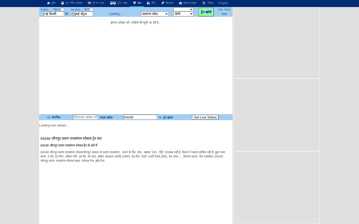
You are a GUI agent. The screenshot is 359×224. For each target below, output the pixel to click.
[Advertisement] (277, 42)
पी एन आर (95, 3)
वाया (224, 14)
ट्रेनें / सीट (118, 3)
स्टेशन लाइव (187, 3)
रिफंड (207, 3)
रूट (137, 3)
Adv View (224, 9)
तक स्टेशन (75, 9)
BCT (88, 9)
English (223, 3)
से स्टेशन (44, 9)
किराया (167, 3)
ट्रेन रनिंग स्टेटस (71, 3)
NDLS (58, 9)
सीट (151, 3)
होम (50, 3)
